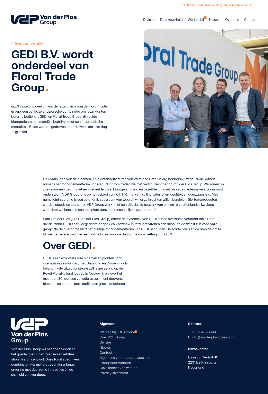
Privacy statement (114, 373)
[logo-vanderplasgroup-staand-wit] (29, 320)
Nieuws (105, 348)
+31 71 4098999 (187, 5)
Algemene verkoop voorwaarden (125, 358)
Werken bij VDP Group (117, 332)
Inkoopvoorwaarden (115, 363)
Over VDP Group (112, 337)
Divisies (105, 342)
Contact (106, 353)
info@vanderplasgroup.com (217, 5)
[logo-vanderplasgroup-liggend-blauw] (44, 16)
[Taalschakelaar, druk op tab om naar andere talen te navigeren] (246, 5)
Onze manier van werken (118, 368)
